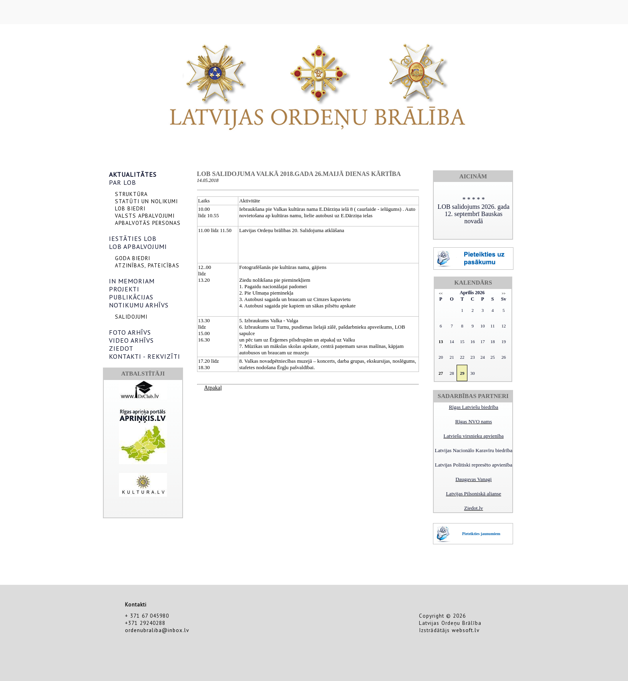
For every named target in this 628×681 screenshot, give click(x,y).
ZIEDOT (121, 348)
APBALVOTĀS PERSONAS (148, 222)
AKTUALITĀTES (133, 174)
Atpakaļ (213, 388)
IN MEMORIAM (132, 281)
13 (441, 341)
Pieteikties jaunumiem (481, 533)
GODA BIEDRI (132, 258)
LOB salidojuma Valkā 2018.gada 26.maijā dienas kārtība (299, 173)
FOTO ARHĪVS (130, 332)
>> (503, 293)
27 (441, 373)
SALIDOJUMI (131, 316)
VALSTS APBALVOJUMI (145, 215)
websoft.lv (465, 630)
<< (441, 293)
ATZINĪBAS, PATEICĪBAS (147, 265)
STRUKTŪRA (131, 194)
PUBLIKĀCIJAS (131, 297)
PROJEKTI (124, 289)
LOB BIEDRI (130, 208)
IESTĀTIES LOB (133, 238)
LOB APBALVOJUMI (138, 246)
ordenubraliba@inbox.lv (157, 630)
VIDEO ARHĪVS (131, 340)
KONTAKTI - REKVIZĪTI (144, 356)
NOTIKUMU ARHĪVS (139, 305)
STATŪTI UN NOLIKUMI (146, 201)
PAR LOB (122, 182)
